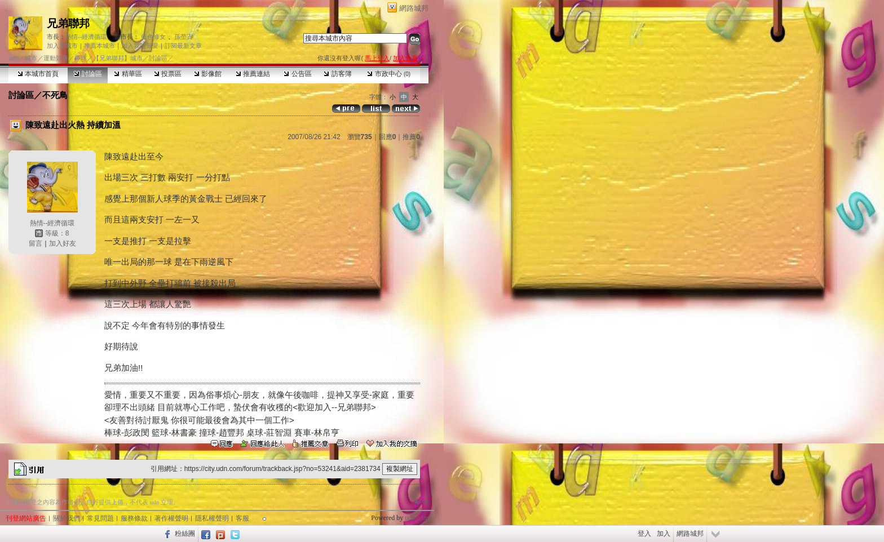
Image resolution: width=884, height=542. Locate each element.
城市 (31, 58)
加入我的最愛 (139, 45)
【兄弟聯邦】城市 (118, 58)
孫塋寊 (183, 36)
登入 (644, 533)
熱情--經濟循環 (86, 36)
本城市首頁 (38, 74)
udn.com (416, 518)
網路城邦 (413, 8)
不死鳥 (55, 95)
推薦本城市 (99, 45)
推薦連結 (253, 74)
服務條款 (134, 518)
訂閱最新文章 (183, 45)
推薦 (411, 137)
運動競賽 (55, 58)
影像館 (208, 74)
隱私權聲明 (212, 518)
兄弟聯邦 (68, 23)
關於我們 (66, 518)
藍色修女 (153, 36)
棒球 (80, 58)
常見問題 (100, 518)
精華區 (128, 74)
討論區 (87, 74)
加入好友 (62, 243)
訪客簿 (337, 74)
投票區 (168, 74)
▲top (420, 501)
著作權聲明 (171, 518)
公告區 (297, 74)
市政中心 (388, 74)
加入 (663, 533)
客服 (242, 518)
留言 (35, 243)
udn (13, 58)
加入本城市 (62, 45)
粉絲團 (185, 533)
